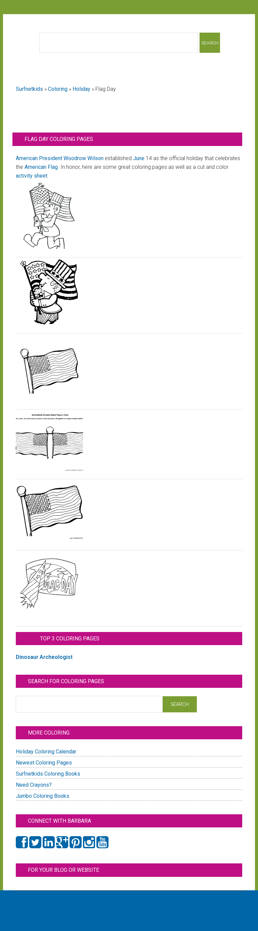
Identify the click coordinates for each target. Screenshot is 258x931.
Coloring (58, 89)
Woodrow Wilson (83, 158)
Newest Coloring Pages (44, 762)
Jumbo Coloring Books (42, 796)
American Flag (41, 167)
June (138, 158)
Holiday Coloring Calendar (46, 751)
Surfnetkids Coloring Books (48, 774)
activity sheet (31, 176)
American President (39, 158)
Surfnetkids (29, 89)
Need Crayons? (34, 785)
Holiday (81, 89)
